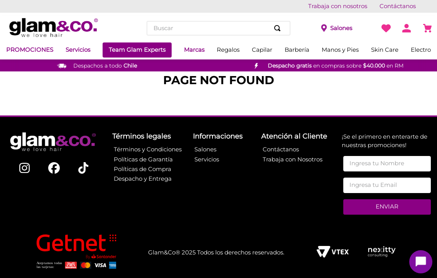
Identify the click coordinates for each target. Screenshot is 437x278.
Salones (341, 28)
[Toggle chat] (420, 261)
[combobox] (219, 28)
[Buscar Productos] (278, 28)
